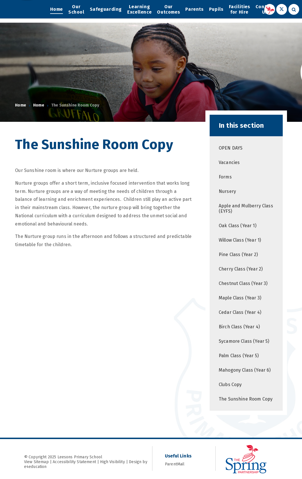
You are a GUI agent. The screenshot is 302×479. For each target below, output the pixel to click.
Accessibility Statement (74, 461)
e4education (35, 466)
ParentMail (184, 464)
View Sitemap (36, 461)
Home (20, 105)
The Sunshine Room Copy (75, 105)
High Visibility (112, 461)
